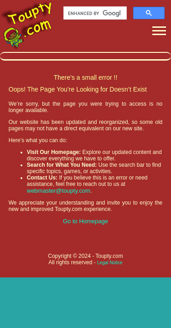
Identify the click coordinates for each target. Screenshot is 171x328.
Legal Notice (110, 262)
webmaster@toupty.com (58, 190)
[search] (94, 13)
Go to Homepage (85, 221)
